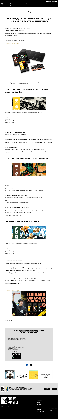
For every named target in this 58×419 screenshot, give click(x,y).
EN (26, 414)
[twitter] (8, 403)
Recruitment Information (52, 405)
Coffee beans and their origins (45, 3)
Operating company (51, 396)
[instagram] (3, 403)
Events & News (25, 5)
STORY (29, 12)
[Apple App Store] (12, 354)
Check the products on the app (13, 43)
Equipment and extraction (35, 3)
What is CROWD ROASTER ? (19, 3)
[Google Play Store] (21, 354)
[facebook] (12, 403)
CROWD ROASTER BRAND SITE (51, 1)
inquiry (49, 401)
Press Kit (49, 408)
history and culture (18, 5)
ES (29, 414)
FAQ (48, 403)
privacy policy (50, 398)
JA (32, 414)
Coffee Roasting (27, 3)
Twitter (31, 362)
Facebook (27, 362)
